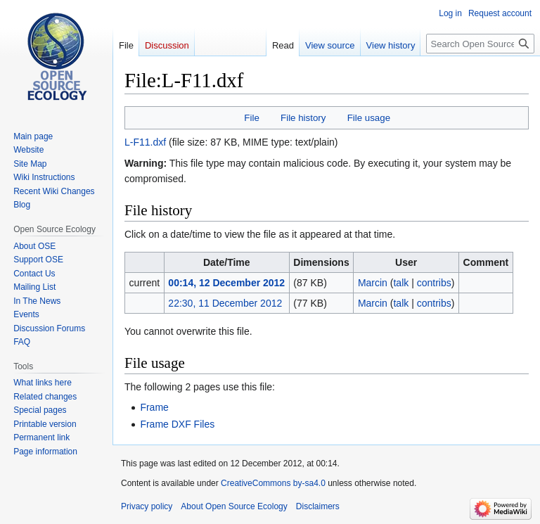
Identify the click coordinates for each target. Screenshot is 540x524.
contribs (434, 282)
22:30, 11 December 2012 (225, 303)
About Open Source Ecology (234, 506)
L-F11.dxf (145, 142)
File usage (368, 118)
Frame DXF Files (177, 424)
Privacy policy (146, 506)
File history (303, 118)
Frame (154, 407)
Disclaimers (318, 506)
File (251, 118)
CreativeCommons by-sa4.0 (273, 483)
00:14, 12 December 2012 (226, 282)
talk (401, 282)
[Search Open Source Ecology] (480, 43)
